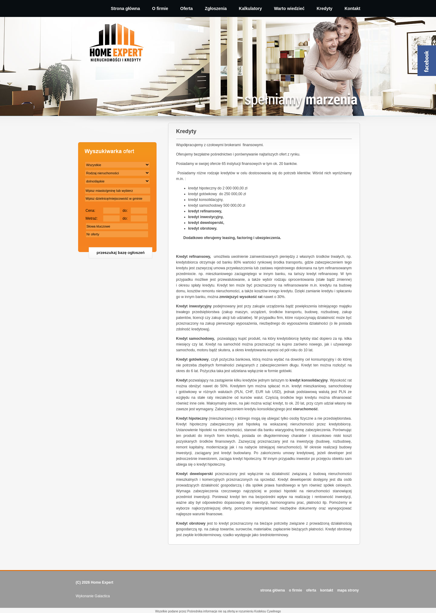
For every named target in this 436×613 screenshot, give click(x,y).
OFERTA (311, 590)
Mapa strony (348, 590)
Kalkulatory (250, 8)
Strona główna (125, 8)
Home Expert (102, 582)
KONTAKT (326, 590)
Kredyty (324, 8)
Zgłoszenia (216, 8)
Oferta (186, 8)
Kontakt (352, 8)
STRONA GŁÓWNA (272, 590)
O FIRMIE (295, 590)
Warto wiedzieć (289, 8)
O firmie (160, 8)
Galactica (102, 596)
